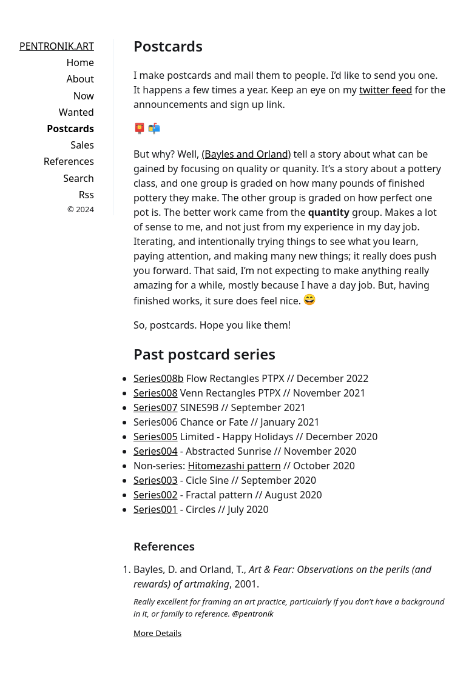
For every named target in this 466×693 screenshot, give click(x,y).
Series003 (155, 480)
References (69, 161)
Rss (86, 194)
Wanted (76, 112)
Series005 (155, 436)
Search (78, 178)
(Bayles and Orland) (246, 154)
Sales (82, 145)
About (80, 78)
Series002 (155, 494)
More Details (157, 633)
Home (80, 62)
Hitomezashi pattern (234, 465)
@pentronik (253, 613)
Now (83, 95)
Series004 (155, 451)
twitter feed (385, 89)
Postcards (70, 128)
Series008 (155, 393)
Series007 (155, 407)
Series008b (158, 378)
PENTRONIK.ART (56, 46)
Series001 (155, 509)
